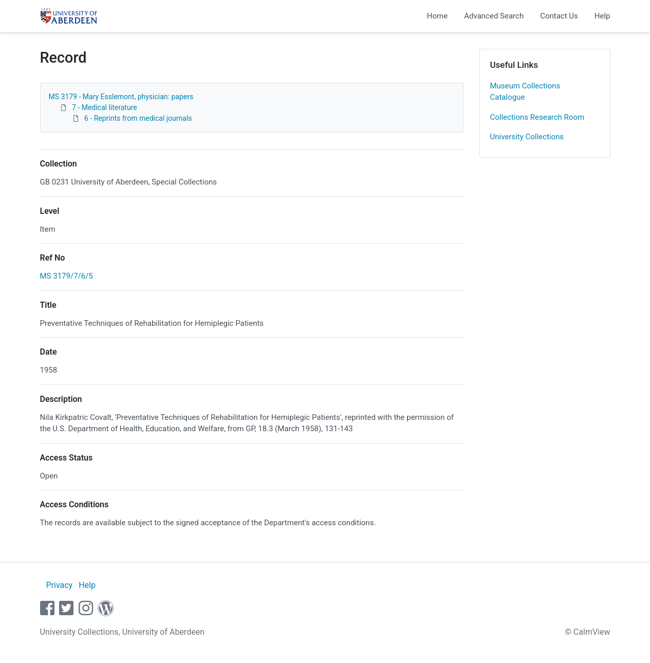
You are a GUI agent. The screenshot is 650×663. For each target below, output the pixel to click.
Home (437, 16)
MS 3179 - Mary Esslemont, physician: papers (121, 97)
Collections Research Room (537, 117)
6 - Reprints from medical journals (138, 118)
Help (602, 16)
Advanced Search (494, 16)
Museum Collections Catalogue (525, 91)
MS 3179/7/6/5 (66, 276)
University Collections (527, 136)
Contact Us (559, 16)
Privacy (59, 585)
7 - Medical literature (104, 107)
